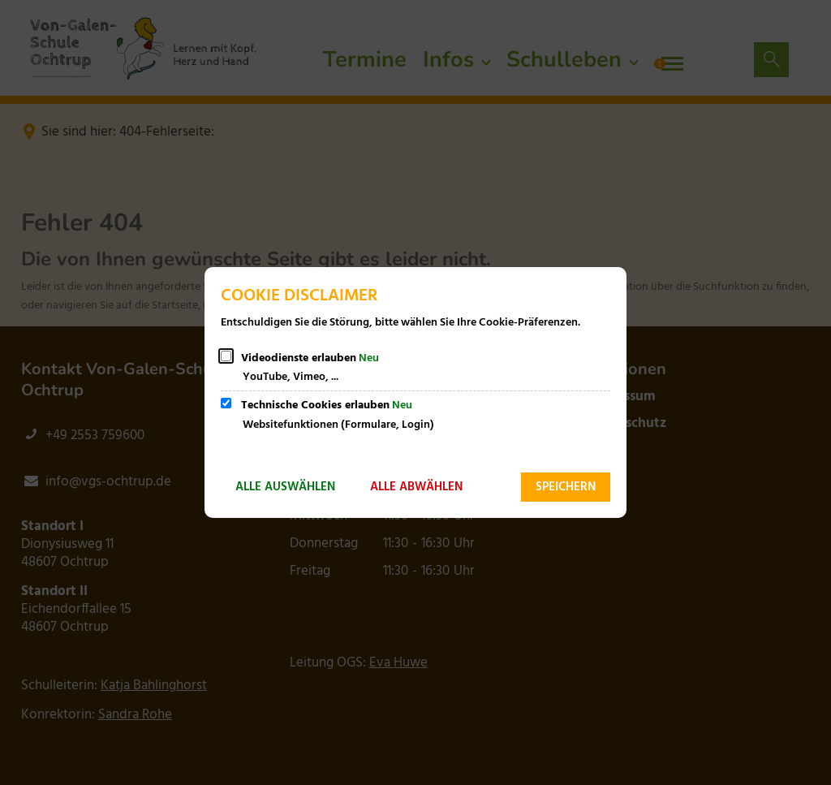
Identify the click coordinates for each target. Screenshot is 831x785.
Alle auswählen (285, 487)
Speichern (566, 487)
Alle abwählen (416, 487)
